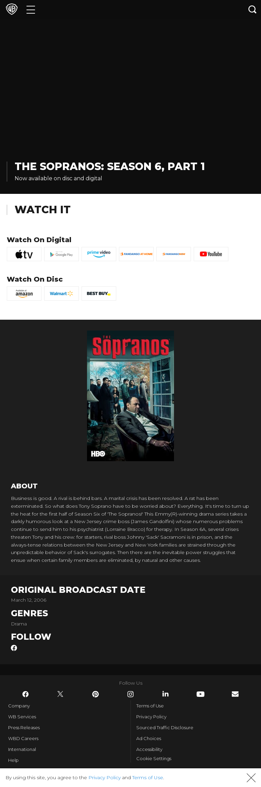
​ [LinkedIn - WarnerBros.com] (165, 694)
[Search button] (252, 9)
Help (13, 760)
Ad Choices (148, 738)
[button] (251, 777)
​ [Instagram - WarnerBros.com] (130, 694)
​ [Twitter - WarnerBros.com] (60, 694)
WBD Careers (23, 738)
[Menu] (30, 9)
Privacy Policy (151, 716)
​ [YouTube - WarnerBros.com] (200, 694)
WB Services (22, 716)
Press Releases (24, 727)
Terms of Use (150, 705)
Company (19, 705)
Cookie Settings (153, 758)
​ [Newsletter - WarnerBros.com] (235, 694)
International (22, 749)
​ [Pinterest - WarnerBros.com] (95, 694)
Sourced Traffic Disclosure (164, 727)
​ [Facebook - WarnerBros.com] (25, 694)
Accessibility (149, 749)
